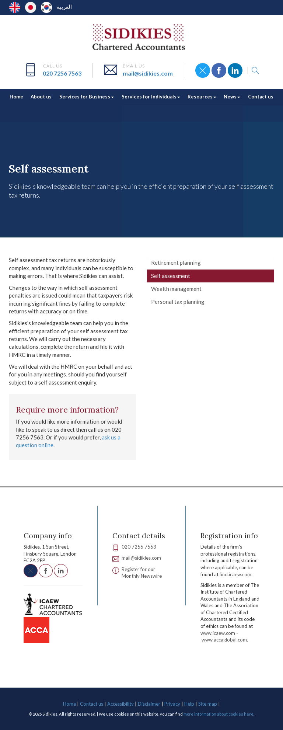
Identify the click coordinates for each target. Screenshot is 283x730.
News (232, 97)
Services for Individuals (151, 97)
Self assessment (170, 275)
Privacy (172, 704)
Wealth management (176, 288)
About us (41, 97)
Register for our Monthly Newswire (142, 572)
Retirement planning (176, 262)
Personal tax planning (178, 301)
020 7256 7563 (62, 73)
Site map (207, 704)
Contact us (260, 97)
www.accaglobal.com (224, 640)
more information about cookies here (219, 714)
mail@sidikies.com (148, 73)
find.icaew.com (235, 574)
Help (189, 704)
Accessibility (120, 704)
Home (16, 97)
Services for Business (86, 97)
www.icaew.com (217, 633)
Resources (202, 97)
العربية (64, 6)
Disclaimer (149, 704)
